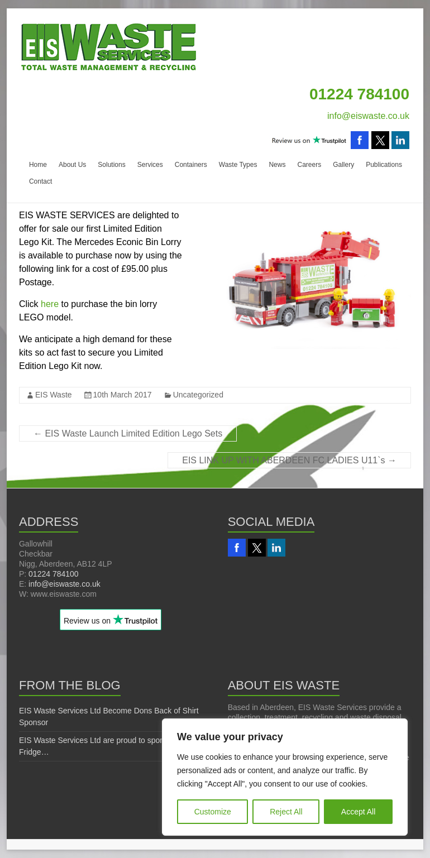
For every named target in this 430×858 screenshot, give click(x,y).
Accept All (358, 811)
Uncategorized (198, 394)
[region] (285, 777)
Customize (212, 811)
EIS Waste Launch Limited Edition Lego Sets (128, 433)
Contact (40, 181)
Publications (384, 165)
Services (150, 165)
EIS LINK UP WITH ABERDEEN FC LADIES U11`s (289, 460)
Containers (191, 165)
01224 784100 (53, 573)
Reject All (286, 811)
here (50, 304)
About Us (72, 165)
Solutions (111, 165)
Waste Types (238, 165)
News (277, 165)
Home (38, 165)
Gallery (343, 165)
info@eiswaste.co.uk (368, 116)
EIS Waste (53, 394)
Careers (309, 165)
